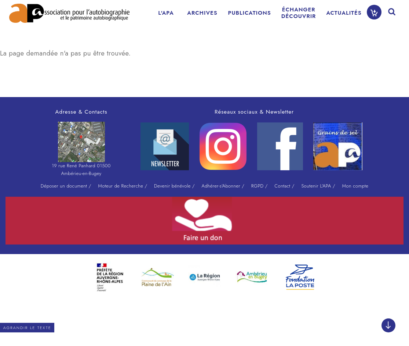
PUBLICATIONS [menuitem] (249, 13)
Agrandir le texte (27, 328)
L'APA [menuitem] (166, 13)
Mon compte (355, 185)
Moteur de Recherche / (122, 185)
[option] (110, 275)
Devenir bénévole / (174, 185)
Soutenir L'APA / (318, 185)
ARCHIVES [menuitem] (202, 13)
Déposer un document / (66, 185)
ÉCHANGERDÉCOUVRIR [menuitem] (298, 13)
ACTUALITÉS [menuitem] (343, 13)
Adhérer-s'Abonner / (223, 185)
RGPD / (259, 185)
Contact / (284, 185)
